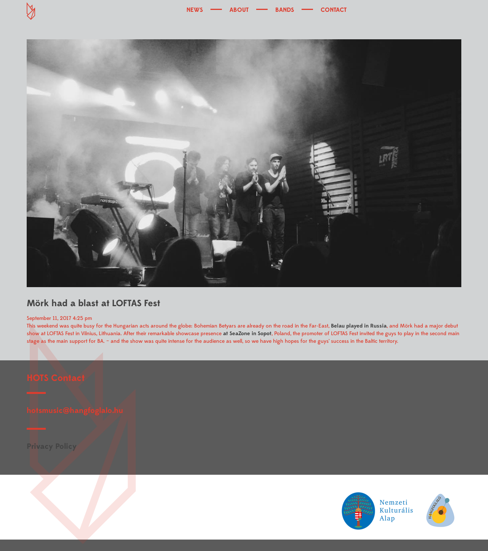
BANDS (284, 10)
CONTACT (334, 10)
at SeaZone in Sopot (247, 333)
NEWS (194, 10)
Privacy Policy (52, 446)
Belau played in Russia (359, 326)
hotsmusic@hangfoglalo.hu (75, 410)
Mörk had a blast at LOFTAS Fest (93, 303)
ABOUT (239, 10)
